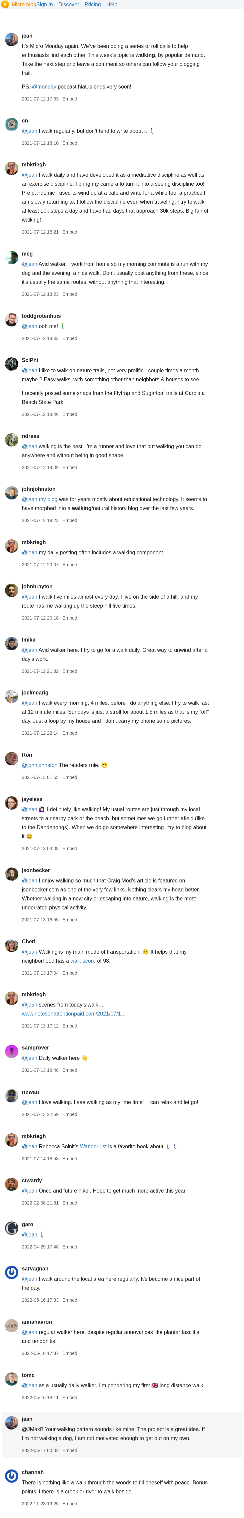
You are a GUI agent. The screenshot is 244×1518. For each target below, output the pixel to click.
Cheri (28, 941)
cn (25, 120)
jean (27, 36)
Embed (69, 98)
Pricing (93, 4)
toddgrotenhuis (41, 316)
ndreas (30, 436)
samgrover (35, 1047)
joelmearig (35, 692)
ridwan (30, 1092)
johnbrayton (37, 586)
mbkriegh (34, 164)
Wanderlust (93, 1146)
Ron (27, 755)
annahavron (37, 1322)
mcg (27, 254)
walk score (83, 961)
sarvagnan (35, 1268)
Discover (68, 4)
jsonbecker (36, 870)
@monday (44, 87)
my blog (48, 499)
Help (111, 4)
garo (27, 1224)
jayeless (32, 799)
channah (33, 1472)
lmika (28, 640)
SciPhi (30, 360)
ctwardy (32, 1180)
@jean (29, 131)
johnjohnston (38, 489)
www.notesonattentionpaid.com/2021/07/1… (74, 1014)
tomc (28, 1375)
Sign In (44, 4)
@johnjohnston (39, 765)
